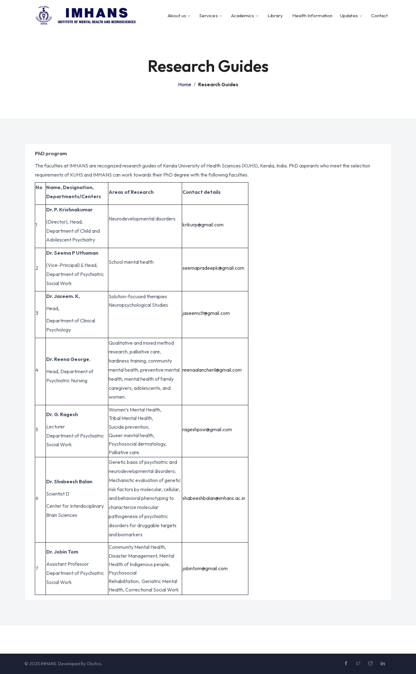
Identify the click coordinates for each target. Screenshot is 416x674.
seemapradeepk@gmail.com (213, 268)
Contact (379, 16)
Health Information (312, 16)
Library (275, 16)
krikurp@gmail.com (203, 224)
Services (210, 16)
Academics (244, 16)
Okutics (94, 663)
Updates (351, 16)
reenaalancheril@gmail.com (212, 370)
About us (179, 16)
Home (184, 84)
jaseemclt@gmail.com (206, 313)
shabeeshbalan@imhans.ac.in (213, 498)
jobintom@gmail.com (205, 568)
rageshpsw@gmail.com (207, 429)
